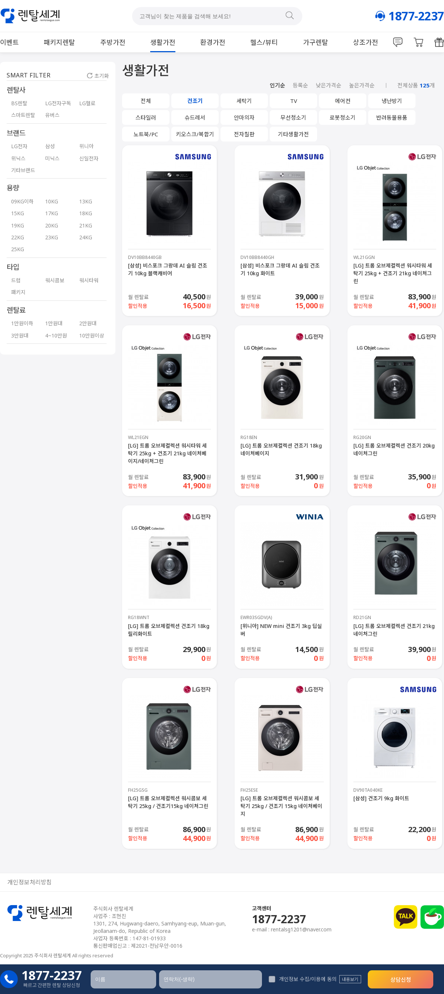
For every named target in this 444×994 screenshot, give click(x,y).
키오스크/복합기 (195, 134)
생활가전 (162, 42)
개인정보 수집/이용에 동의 (303, 979)
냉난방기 (391, 100)
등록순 (300, 85)
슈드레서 (195, 117)
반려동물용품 (391, 117)
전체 (146, 100)
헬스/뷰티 (264, 42)
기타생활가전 (293, 134)
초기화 (98, 75)
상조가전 (365, 42)
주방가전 (112, 42)
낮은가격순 (329, 85)
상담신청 (400, 979)
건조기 (195, 100)
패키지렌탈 (59, 42)
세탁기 (244, 100)
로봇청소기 (343, 117)
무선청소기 (293, 117)
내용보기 (350, 979)
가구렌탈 (315, 42)
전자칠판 (244, 134)
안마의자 (244, 117)
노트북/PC (146, 134)
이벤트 (9, 42)
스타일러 (145, 117)
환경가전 (212, 42)
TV (293, 100)
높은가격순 (362, 85)
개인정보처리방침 (29, 882)
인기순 (277, 85)
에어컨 (342, 100)
